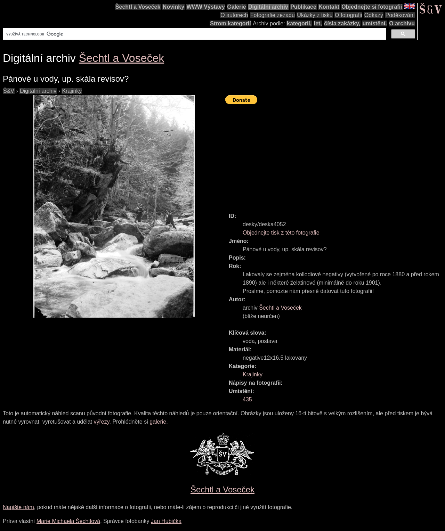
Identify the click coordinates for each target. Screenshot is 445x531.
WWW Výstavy (206, 7)
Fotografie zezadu (272, 15)
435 (247, 399)
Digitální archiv (268, 7)
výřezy (101, 422)
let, (318, 23)
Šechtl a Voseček (138, 7)
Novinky (173, 7)
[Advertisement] (335, 155)
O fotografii (348, 15)
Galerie (236, 7)
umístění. (375, 23)
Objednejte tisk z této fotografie (281, 233)
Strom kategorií (230, 23)
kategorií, (299, 23)
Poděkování (400, 15)
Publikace (303, 7)
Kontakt (328, 7)
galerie (157, 422)
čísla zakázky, (342, 23)
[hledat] (193, 34)
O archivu (402, 23)
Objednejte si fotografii (371, 7)
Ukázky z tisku (314, 15)
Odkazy (373, 15)
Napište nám (18, 507)
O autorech (234, 15)
